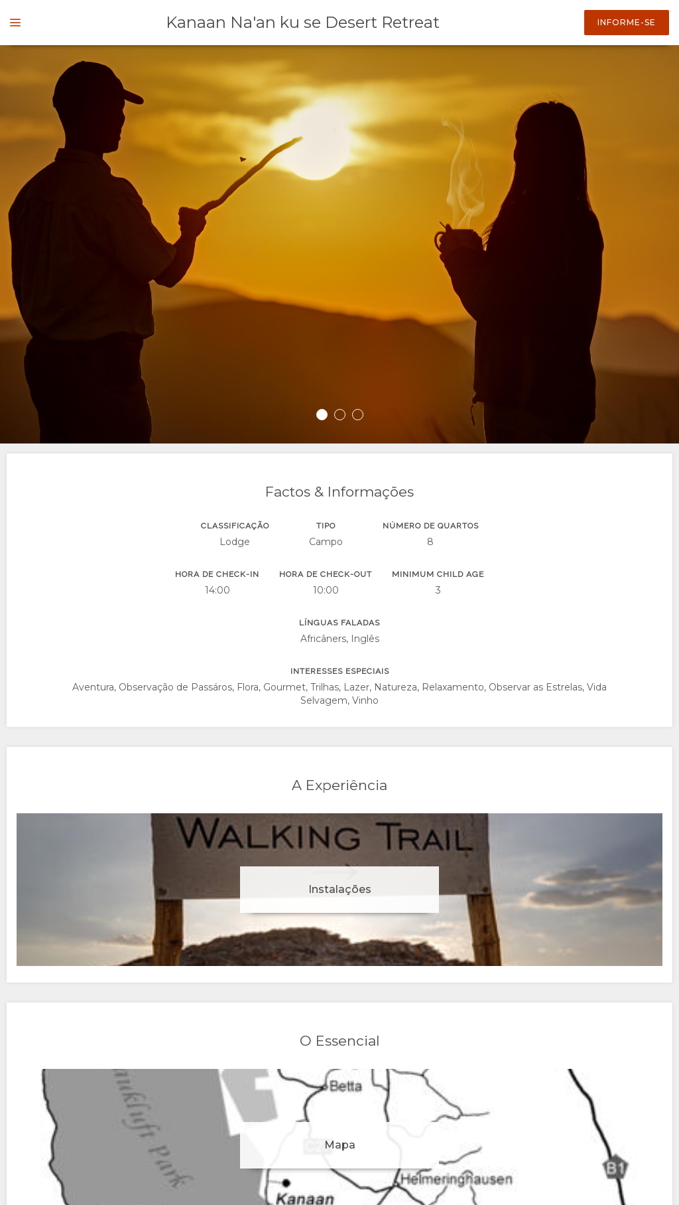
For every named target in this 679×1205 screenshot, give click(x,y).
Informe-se (626, 22)
